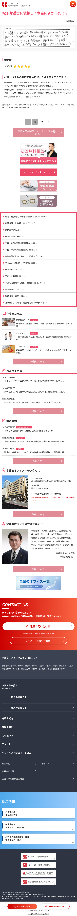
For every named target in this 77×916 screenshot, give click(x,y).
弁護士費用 (7, 727)
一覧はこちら (37, 361)
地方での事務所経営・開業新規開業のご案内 (17, 839)
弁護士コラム (45, 763)
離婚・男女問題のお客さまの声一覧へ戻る (38, 132)
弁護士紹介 (7, 718)
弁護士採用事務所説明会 (11, 813)
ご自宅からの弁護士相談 (13, 778)
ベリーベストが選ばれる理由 (16, 752)
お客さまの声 (8, 771)
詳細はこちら (37, 514)
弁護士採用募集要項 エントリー (14, 826)
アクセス (6, 744)
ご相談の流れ (8, 735)
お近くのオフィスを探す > (38, 913)
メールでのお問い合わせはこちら (38, 172)
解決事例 (6, 763)
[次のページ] (49, 122)
